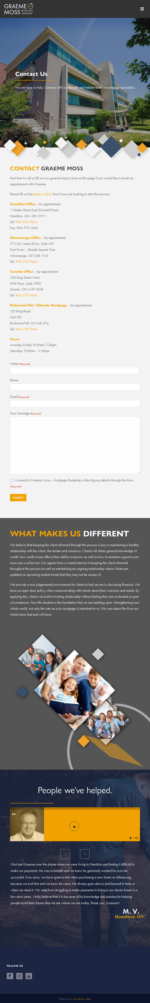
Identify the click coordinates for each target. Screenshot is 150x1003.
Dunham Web (82, 999)
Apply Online (43, 194)
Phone (14, 380)
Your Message (25, 413)
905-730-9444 (26, 222)
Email (19, 396)
